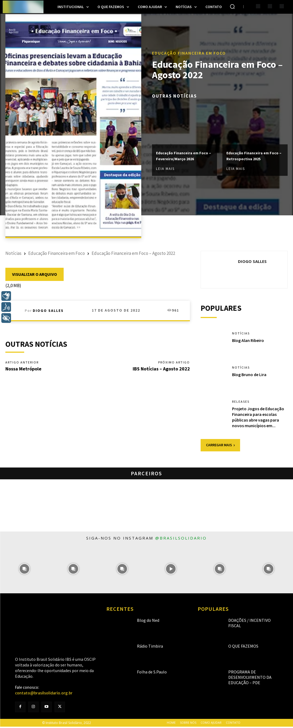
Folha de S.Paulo (148, 673)
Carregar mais (220, 446)
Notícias (13, 253)
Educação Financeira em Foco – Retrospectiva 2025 (252, 156)
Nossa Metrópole (23, 370)
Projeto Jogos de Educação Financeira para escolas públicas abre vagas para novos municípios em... (258, 418)
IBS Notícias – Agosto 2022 (161, 370)
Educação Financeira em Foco (189, 49)
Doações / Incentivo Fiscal (249, 621)
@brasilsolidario (181, 539)
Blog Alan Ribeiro (248, 341)
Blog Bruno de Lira (249, 376)
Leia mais (165, 172)
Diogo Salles (48, 310)
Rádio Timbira (146, 647)
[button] (232, 6)
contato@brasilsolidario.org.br (44, 694)
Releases (242, 403)
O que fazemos (239, 647)
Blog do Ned (145, 621)
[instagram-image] (24, 570)
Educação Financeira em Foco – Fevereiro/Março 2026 (182, 156)
